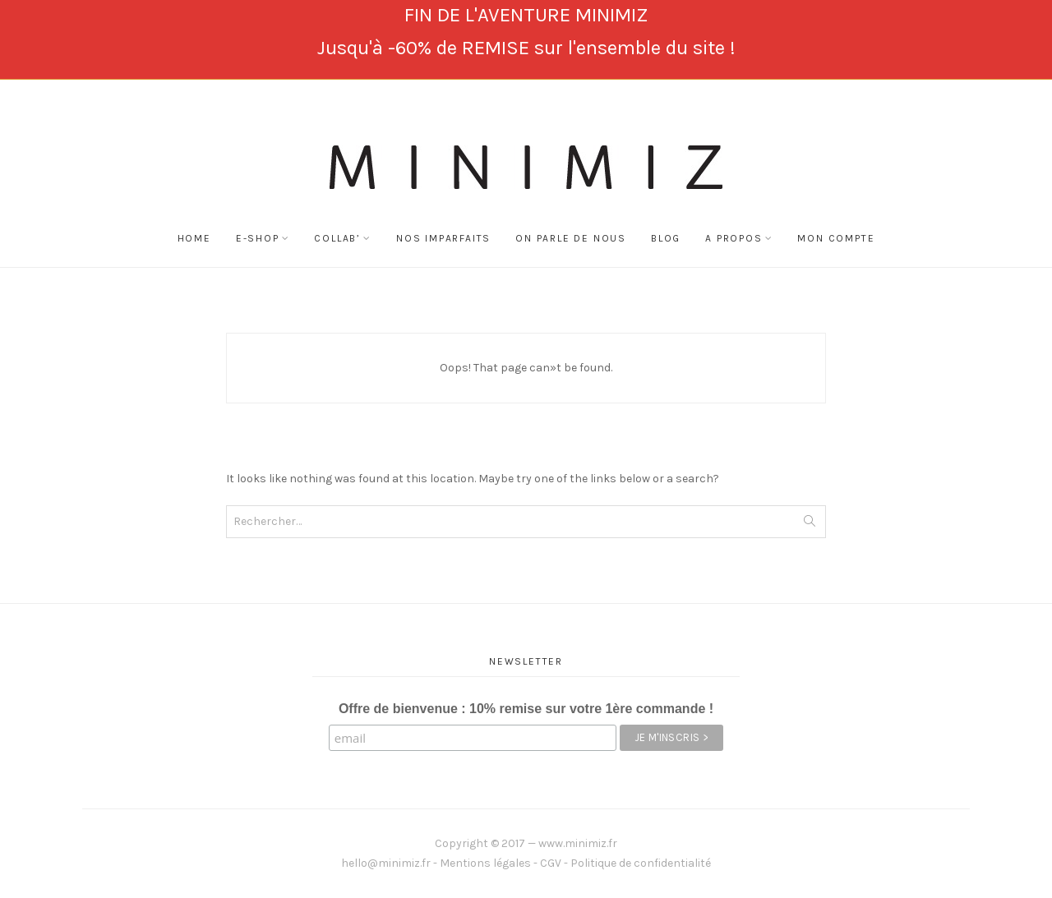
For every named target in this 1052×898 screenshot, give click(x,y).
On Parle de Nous (570, 238)
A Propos (733, 238)
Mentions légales (485, 863)
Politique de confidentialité (640, 863)
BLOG (666, 238)
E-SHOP (257, 238)
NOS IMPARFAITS (443, 238)
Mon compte (835, 238)
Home (194, 238)
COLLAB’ (337, 238)
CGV (550, 863)
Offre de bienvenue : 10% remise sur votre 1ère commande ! (526, 709)
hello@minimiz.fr (386, 863)
